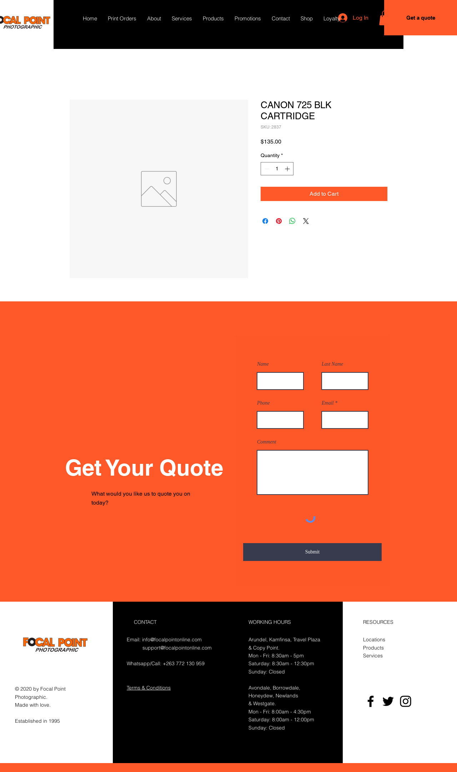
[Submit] (312, 552)
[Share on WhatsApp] (292, 221)
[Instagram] (405, 701)
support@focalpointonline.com (177, 648)
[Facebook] (370, 701)
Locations (374, 639)
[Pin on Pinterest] (279, 221)
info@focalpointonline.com (172, 639)
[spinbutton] (277, 168)
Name (263, 364)
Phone (263, 403)
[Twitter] (388, 701)
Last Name (332, 364)
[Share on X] (306, 221)
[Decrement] (266, 168)
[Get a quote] (420, 17)
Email (327, 403)
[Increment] (287, 168)
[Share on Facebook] (265, 221)
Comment (266, 442)
